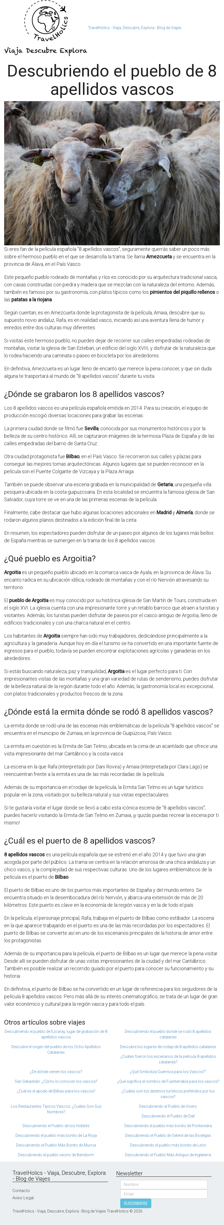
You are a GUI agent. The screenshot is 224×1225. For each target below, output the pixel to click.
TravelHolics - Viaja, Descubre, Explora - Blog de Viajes (134, 28)
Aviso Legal (23, 1197)
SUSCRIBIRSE (136, 1203)
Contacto (21, 1190)
